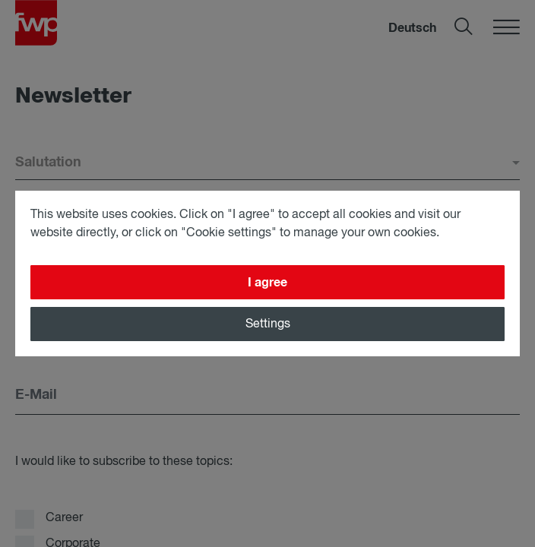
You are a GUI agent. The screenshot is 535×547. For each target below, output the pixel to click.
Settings (267, 324)
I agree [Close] (267, 283)
